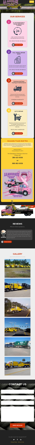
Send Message (17, 425)
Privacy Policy (14, 442)
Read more (18, 44)
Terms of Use (21, 442)
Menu (32, 2)
